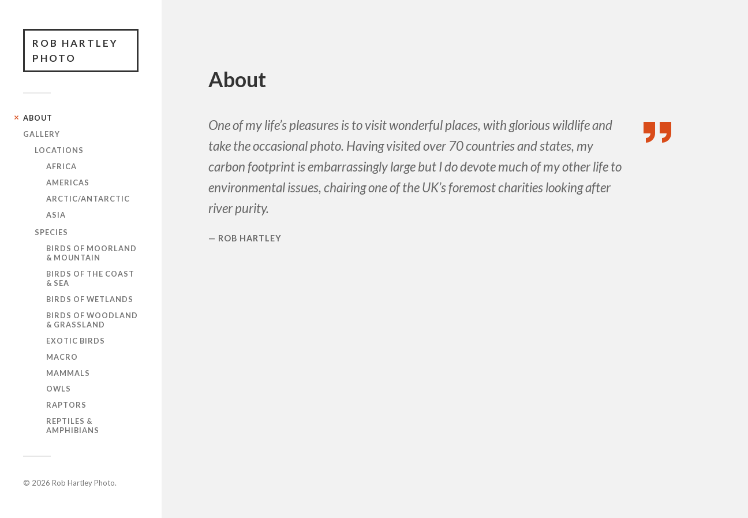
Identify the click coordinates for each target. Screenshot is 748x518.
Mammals (68, 373)
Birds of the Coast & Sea (90, 278)
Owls (58, 388)
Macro (62, 357)
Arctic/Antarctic (88, 198)
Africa (61, 166)
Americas (67, 182)
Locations (59, 150)
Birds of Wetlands (89, 299)
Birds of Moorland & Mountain (91, 253)
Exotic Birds (75, 340)
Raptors (66, 404)
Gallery (41, 134)
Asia (56, 214)
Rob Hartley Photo (75, 50)
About (38, 117)
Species (51, 232)
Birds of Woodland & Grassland (92, 320)
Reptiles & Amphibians (72, 425)
